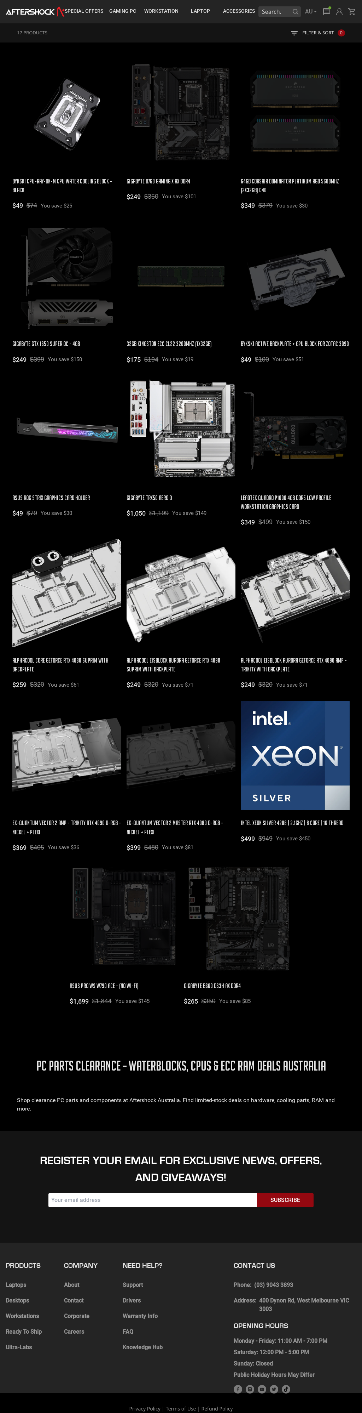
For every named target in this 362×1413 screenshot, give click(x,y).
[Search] (295, 11)
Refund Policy (217, 1383)
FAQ (128, 1306)
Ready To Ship (24, 1306)
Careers (74, 1306)
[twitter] (274, 1364)
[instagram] (250, 1364)
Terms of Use (181, 1383)
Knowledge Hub (143, 1321)
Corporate (76, 1290)
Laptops (16, 1259)
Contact (73, 1275)
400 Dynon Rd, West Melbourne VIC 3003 (304, 1279)
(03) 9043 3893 (273, 1259)
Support (133, 1259)
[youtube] (262, 1364)
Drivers (132, 1275)
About (71, 1259)
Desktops (17, 1275)
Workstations (22, 1290)
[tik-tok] (286, 1364)
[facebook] (238, 1364)
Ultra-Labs (19, 1321)
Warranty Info (140, 1290)
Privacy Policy (144, 1383)
